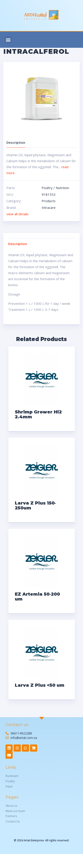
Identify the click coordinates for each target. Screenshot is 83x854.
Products (49, 201)
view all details (17, 214)
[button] (8, 39)
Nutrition (62, 188)
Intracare (49, 207)
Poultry (47, 188)
